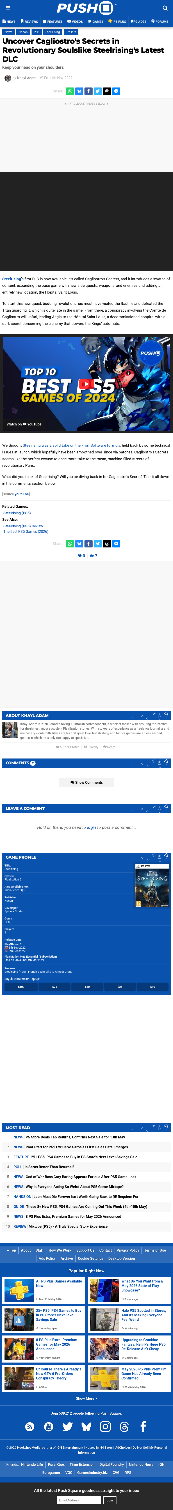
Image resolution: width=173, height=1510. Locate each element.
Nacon (23, 32)
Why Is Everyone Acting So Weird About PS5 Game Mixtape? (69, 1187)
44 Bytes (106, 1448)
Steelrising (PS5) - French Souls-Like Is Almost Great (38, 971)
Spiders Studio (14, 911)
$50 (87, 986)
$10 (152, 986)
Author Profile (67, 747)
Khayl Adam (26, 78)
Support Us (85, 1250)
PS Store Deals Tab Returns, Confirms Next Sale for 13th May (69, 1137)
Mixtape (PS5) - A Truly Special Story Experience (61, 1226)
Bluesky (91, 747)
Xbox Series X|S (15, 890)
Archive (67, 1258)
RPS (128, 1473)
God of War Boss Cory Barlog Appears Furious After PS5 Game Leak (75, 1177)
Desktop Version (121, 1258)
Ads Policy (47, 1258)
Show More (86, 1398)
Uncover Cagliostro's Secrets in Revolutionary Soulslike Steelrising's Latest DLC (83, 50)
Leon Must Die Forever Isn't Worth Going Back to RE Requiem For (76, 1197)
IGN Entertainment (70, 1448)
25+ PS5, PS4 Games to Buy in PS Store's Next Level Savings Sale (75, 1157)
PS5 (36, 32)
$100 (21, 986)
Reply (109, 747)
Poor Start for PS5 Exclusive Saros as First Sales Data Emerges (71, 1147)
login (91, 827)
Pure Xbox (56, 1464)
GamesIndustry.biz (92, 1473)
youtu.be (22, 494)
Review (23, 526)
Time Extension (82, 1464)
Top (11, 1250)
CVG (116, 1473)
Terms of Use (155, 1250)
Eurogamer (51, 1473)
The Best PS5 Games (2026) (25, 531)
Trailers (71, 32)
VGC (68, 1473)
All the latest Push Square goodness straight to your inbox (86, 1490)
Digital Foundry (112, 1464)
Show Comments (87, 782)
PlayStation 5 (13, 879)
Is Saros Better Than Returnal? (44, 1167)
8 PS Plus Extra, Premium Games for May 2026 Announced (67, 1216)
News (8, 32)
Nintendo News (141, 1464)
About (26, 1250)
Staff (40, 1250)
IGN (161, 1464)
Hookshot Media (29, 1448)
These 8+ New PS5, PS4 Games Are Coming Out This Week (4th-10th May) (80, 1206)
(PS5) (17, 513)
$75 (54, 986)
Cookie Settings (90, 1258)
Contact (105, 1250)
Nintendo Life (32, 1464)
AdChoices (123, 1448)
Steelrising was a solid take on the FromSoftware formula (71, 445)
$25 (120, 986)
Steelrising (53, 32)
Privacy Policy (128, 1250)
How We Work (60, 1250)
